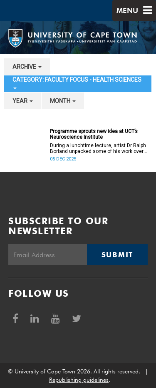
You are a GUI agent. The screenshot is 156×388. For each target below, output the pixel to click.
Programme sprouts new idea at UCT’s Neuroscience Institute (94, 134)
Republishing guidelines (79, 379)
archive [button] (27, 66)
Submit (117, 254)
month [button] (63, 101)
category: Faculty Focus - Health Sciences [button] (76, 82)
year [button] (22, 101)
